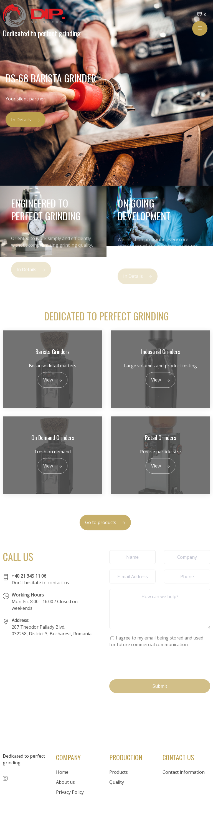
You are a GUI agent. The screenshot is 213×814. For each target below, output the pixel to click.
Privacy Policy (70, 792)
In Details (25, 120)
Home (62, 772)
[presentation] (151, 663)
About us (65, 782)
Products (118, 772)
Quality (116, 782)
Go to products (105, 529)
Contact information (184, 772)
